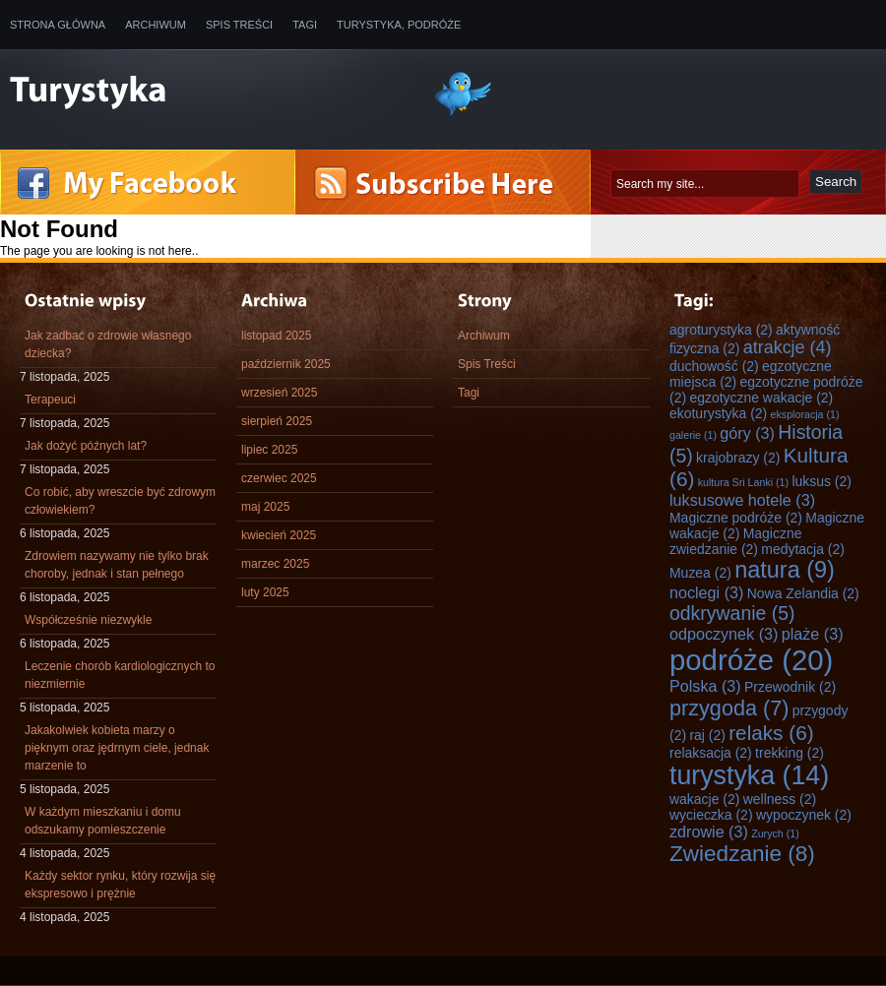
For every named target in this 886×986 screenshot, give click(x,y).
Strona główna (57, 25)
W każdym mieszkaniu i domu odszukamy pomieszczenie (103, 820)
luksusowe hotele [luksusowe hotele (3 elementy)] (742, 500)
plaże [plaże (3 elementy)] (813, 634)
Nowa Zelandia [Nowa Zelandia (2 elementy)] (803, 593)
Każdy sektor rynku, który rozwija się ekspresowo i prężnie (120, 884)
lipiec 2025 (269, 450)
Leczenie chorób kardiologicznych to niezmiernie (120, 675)
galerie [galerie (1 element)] (693, 435)
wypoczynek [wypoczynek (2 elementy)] (804, 815)
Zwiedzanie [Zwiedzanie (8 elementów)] (742, 853)
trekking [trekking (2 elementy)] (789, 753)
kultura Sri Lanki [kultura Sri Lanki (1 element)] (743, 482)
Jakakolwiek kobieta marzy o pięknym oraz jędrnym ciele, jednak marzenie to (117, 747)
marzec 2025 (275, 564)
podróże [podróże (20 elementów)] (751, 660)
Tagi (304, 25)
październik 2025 (286, 364)
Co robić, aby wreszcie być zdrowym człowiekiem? (120, 501)
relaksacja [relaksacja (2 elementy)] (710, 753)
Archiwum (155, 25)
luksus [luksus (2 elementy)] (821, 481)
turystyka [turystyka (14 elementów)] (749, 775)
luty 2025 (265, 592)
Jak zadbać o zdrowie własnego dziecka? (108, 344)
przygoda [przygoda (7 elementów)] (729, 708)
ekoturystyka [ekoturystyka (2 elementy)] (718, 413)
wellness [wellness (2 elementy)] (779, 799)
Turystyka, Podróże (399, 25)
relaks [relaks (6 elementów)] (770, 732)
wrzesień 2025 (279, 393)
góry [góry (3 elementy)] (747, 433)
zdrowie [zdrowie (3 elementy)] (708, 831)
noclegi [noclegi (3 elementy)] (706, 592)
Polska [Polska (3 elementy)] (705, 686)
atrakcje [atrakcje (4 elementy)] (787, 347)
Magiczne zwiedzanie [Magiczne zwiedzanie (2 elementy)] (735, 541)
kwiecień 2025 (278, 535)
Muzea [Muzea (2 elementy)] (700, 573)
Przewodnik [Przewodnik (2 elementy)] (790, 687)
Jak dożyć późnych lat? (86, 446)
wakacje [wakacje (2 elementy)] (704, 799)
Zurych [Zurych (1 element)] (775, 833)
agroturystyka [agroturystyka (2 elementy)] (721, 330)
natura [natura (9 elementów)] (784, 570)
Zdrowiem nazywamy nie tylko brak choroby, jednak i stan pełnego (117, 565)
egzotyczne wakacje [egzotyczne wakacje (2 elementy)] (761, 397)
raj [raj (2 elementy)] (707, 735)
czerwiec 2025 (279, 478)
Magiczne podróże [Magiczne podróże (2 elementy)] (735, 517)
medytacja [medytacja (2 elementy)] (803, 549)
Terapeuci (50, 399)
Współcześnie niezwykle (88, 620)
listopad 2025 (276, 335)
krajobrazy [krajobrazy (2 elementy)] (738, 457)
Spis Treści (239, 25)
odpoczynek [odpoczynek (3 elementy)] (723, 634)
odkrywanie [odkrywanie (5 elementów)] (731, 613)
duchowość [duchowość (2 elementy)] (714, 366)
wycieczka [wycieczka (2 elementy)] (711, 815)
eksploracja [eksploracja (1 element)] (805, 414)
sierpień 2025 (276, 421)
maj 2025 (265, 507)
